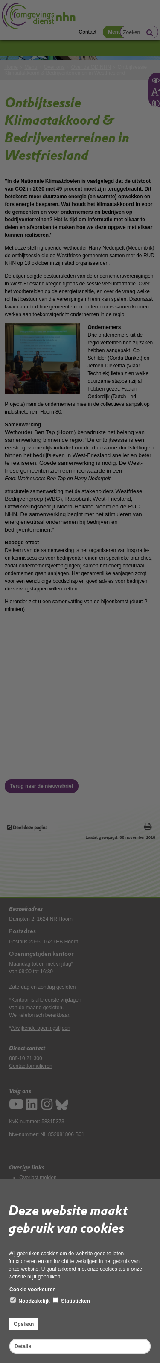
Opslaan (24, 1324)
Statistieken (71, 1300)
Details (23, 1346)
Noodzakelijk (30, 1300)
